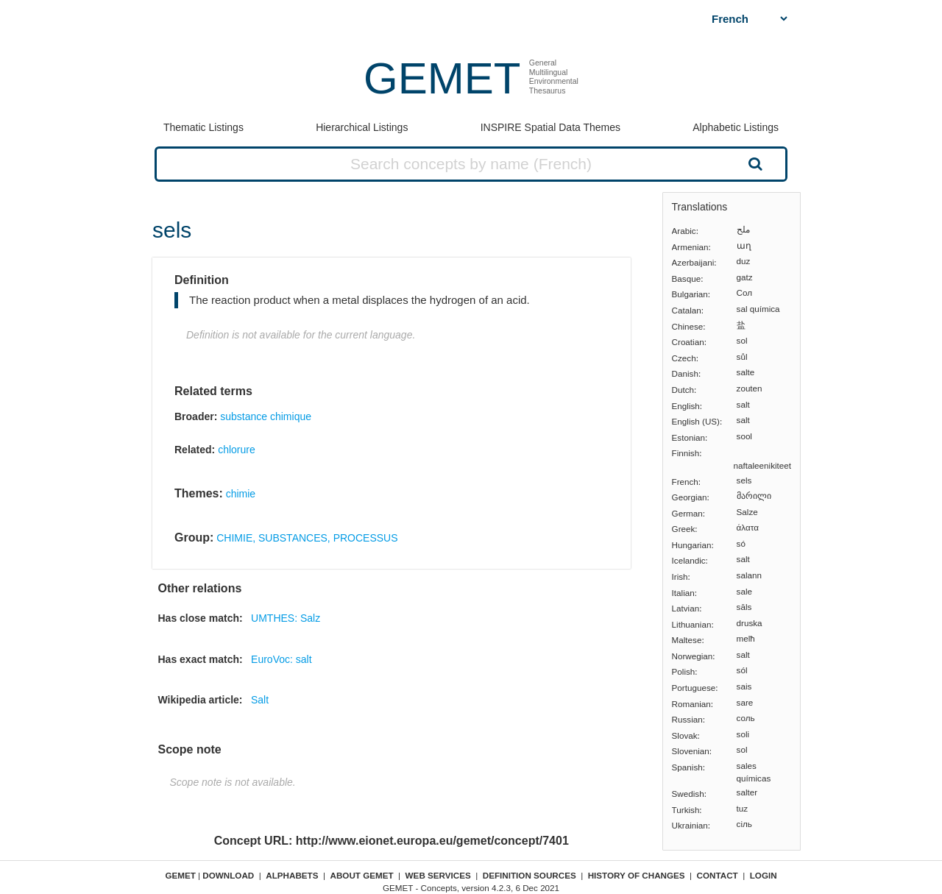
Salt (260, 700)
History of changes (636, 875)
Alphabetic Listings (736, 127)
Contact (717, 875)
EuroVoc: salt (281, 659)
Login (763, 875)
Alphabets (292, 875)
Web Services (438, 875)
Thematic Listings (203, 127)
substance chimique (265, 416)
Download (228, 875)
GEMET (442, 78)
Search (753, 163)
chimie (240, 494)
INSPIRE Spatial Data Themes (550, 127)
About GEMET (362, 875)
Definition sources (529, 875)
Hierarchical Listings (362, 127)
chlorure (236, 449)
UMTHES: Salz (285, 618)
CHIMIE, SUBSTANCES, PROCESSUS (306, 538)
